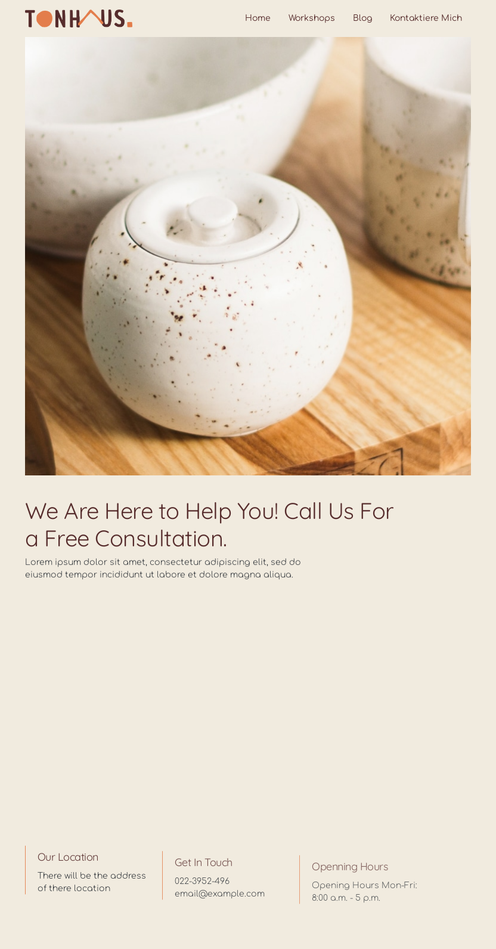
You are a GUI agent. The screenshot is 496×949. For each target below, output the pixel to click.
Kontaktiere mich (426, 18)
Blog (362, 18)
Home (258, 18)
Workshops (312, 18)
